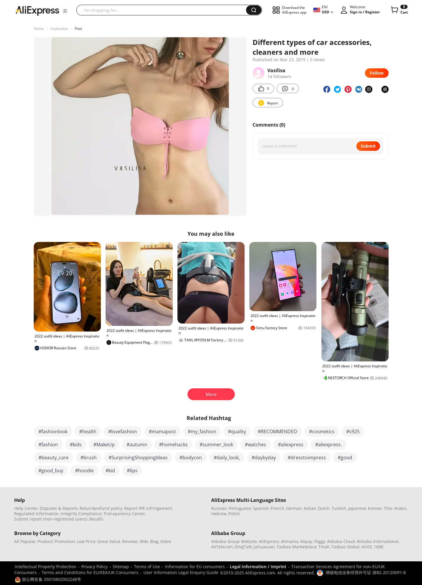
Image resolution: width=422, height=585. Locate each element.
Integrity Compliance (81, 513)
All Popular (25, 541)
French (277, 508)
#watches (255, 444)
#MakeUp (104, 444)
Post (78, 28)
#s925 (353, 431)
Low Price (86, 541)
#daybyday (264, 457)
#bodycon (191, 457)
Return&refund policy (101, 508)
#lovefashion (122, 431)
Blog (154, 541)
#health (87, 431)
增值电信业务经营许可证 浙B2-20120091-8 (366, 572)
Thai (388, 508)
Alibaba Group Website (234, 541)
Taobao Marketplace (297, 547)
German (294, 508)
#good (345, 457)
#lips (132, 470)
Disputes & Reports (59, 508)
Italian (310, 508)
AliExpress (269, 541)
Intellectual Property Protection (45, 566)
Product (45, 541)
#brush (88, 457)
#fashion (48, 444)
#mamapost (162, 431)
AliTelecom (222, 547)
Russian (219, 508)
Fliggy (319, 541)
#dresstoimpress (307, 457)
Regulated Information (36, 513)
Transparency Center (124, 513)
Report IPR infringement (148, 508)
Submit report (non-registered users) (50, 519)
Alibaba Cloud (341, 541)
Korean (375, 508)
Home (39, 28)
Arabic (400, 508)
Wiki (144, 541)
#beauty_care (53, 457)
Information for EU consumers (195, 566)
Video (165, 541)
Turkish (339, 508)
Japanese (357, 508)
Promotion (65, 541)
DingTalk (243, 547)
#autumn (137, 444)
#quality (237, 431)
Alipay (306, 541)
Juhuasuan (264, 547)
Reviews (130, 541)
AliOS (366, 547)
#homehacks (173, 444)
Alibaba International (378, 541)
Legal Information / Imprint (258, 566)
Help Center (26, 508)
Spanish (261, 508)
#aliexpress (290, 444)
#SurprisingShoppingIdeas (138, 457)
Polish (234, 513)
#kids (76, 444)
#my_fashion (202, 431)
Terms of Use (147, 566)
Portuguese (240, 508)
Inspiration (59, 28)
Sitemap (121, 566)
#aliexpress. (328, 444)
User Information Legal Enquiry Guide (180, 572)
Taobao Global (345, 547)
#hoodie (84, 470)
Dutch (324, 508)
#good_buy (50, 470)
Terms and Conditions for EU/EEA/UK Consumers (90, 572)
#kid (110, 470)
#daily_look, (227, 457)
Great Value (108, 541)
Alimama (289, 541)
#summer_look (216, 444)
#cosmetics (321, 431)
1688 (378, 547)
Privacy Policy (94, 566)
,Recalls (95, 519)
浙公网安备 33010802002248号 (48, 579)
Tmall (323, 547)
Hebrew (219, 513)
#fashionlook (52, 431)
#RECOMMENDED (277, 431)
